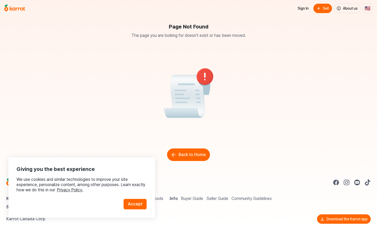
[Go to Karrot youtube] (357, 182)
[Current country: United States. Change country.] (367, 8)
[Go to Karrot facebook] (336, 182)
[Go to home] (14, 8)
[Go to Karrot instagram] (346, 182)
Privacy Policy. (70, 189)
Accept (135, 203)
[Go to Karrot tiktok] (367, 182)
